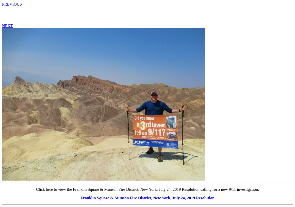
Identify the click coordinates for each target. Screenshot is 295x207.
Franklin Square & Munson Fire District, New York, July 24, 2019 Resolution (147, 198)
